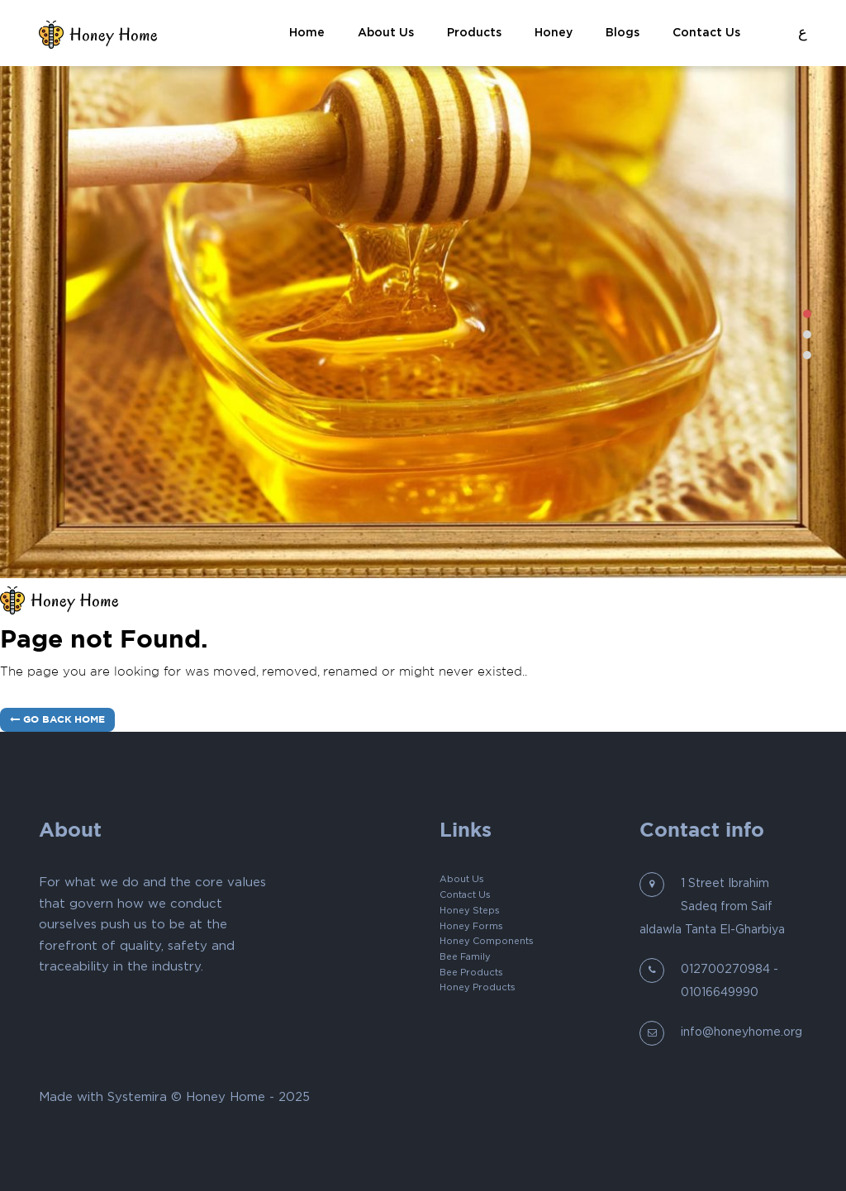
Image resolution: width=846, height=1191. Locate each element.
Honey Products (478, 987)
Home (307, 32)
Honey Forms (471, 926)
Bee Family (465, 956)
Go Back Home (57, 719)
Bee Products (471, 972)
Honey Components (487, 941)
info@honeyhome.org (741, 1032)
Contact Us (706, 32)
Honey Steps (470, 910)
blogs (622, 32)
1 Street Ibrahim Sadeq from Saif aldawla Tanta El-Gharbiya (712, 907)
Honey (554, 32)
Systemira (137, 1097)
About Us (386, 32)
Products (474, 32)
